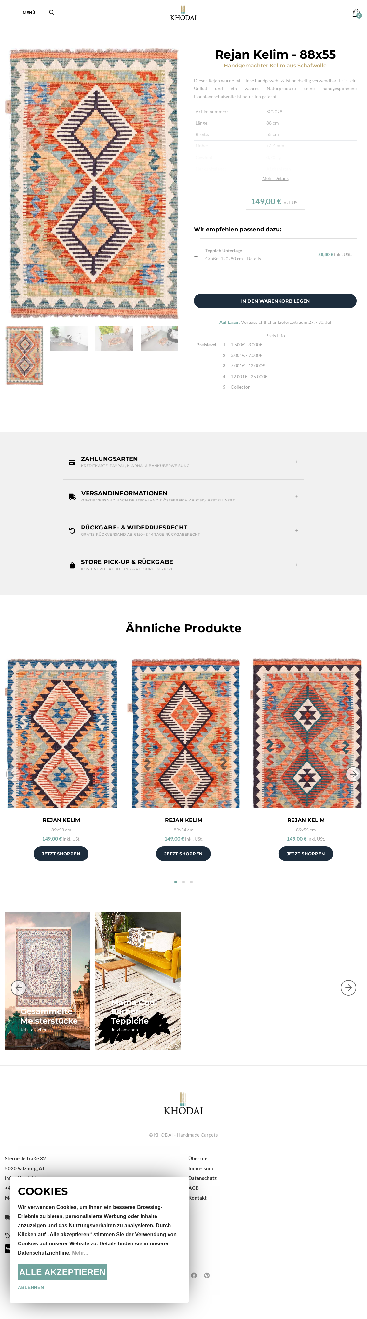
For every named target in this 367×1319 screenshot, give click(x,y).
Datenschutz (202, 1178)
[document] (99, 1240)
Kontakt (197, 1198)
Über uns (198, 1158)
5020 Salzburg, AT (25, 1168)
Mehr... (80, 1253)
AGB (193, 1188)
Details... (255, 258)
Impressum (200, 1168)
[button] (183, 462)
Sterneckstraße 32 (25, 1158)
